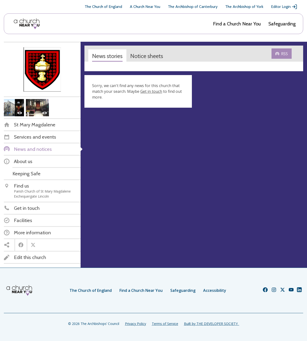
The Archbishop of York (244, 6)
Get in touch (151, 91)
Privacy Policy (135, 323)
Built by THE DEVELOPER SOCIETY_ (211, 323)
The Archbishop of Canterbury (193, 6)
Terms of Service (165, 323)
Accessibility (214, 290)
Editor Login (284, 7)
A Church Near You (145, 6)
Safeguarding (282, 24)
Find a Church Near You (237, 24)
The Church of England (103, 6)
